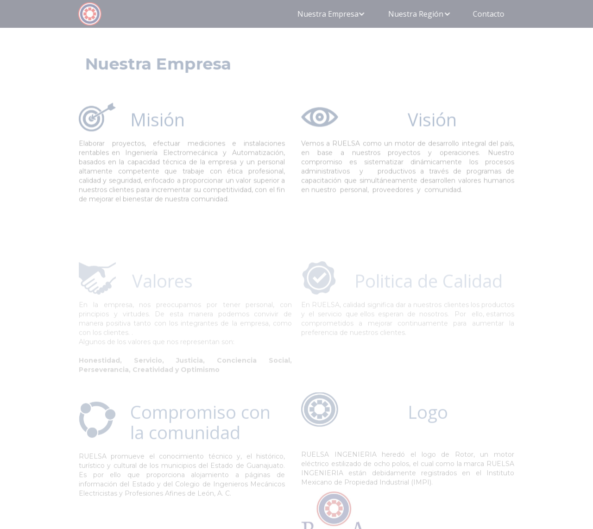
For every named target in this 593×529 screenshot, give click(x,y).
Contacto (488, 14)
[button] (331, 14)
